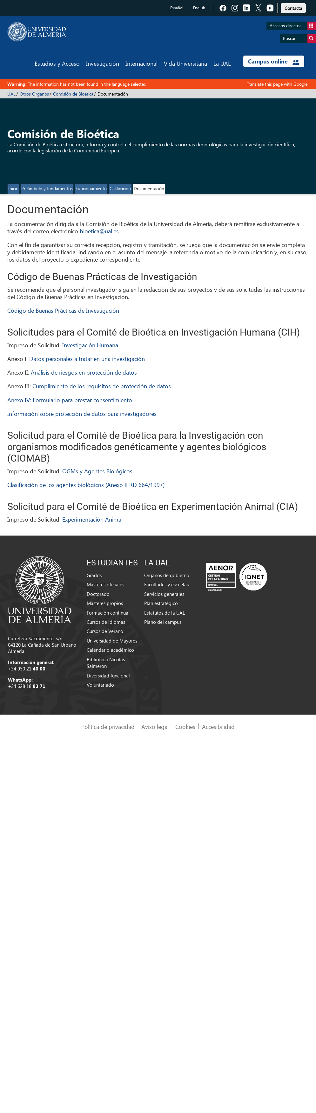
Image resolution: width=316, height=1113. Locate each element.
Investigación (102, 63)
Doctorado (98, 594)
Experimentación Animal (92, 519)
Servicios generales (164, 594)
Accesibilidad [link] (218, 726)
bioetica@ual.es (99, 231)
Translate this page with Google (277, 84)
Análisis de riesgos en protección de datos (84, 372)
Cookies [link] (185, 726)
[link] (293, 7)
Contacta (293, 8)
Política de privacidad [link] (108, 726)
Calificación (120, 188)
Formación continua (107, 613)
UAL (11, 94)
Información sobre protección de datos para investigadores (82, 413)
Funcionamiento (91, 188)
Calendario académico (110, 650)
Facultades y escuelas (166, 584)
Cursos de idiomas (106, 622)
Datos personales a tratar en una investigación (87, 359)
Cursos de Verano (105, 631)
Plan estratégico (161, 603)
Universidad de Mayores (112, 640)
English (199, 7)
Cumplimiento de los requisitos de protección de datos (101, 386)
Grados (94, 575)
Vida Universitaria (185, 63)
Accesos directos (293, 26)
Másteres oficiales (105, 584)
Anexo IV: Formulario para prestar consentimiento (69, 400)
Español (176, 7)
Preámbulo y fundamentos (47, 188)
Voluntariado (100, 685)
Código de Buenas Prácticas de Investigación (63, 310)
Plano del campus (162, 622)
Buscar (299, 38)
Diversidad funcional (108, 675)
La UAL (222, 63)
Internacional (141, 63)
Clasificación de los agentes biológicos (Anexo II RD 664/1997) (86, 485)
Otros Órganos (34, 94)
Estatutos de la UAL (164, 613)
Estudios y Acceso (57, 63)
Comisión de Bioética (73, 94)
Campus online (273, 61)
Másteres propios (105, 603)
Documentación (149, 188)
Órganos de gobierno (166, 575)
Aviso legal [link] (155, 726)
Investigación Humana (90, 345)
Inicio (13, 188)
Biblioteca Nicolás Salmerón (106, 662)
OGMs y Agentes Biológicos (97, 471)
